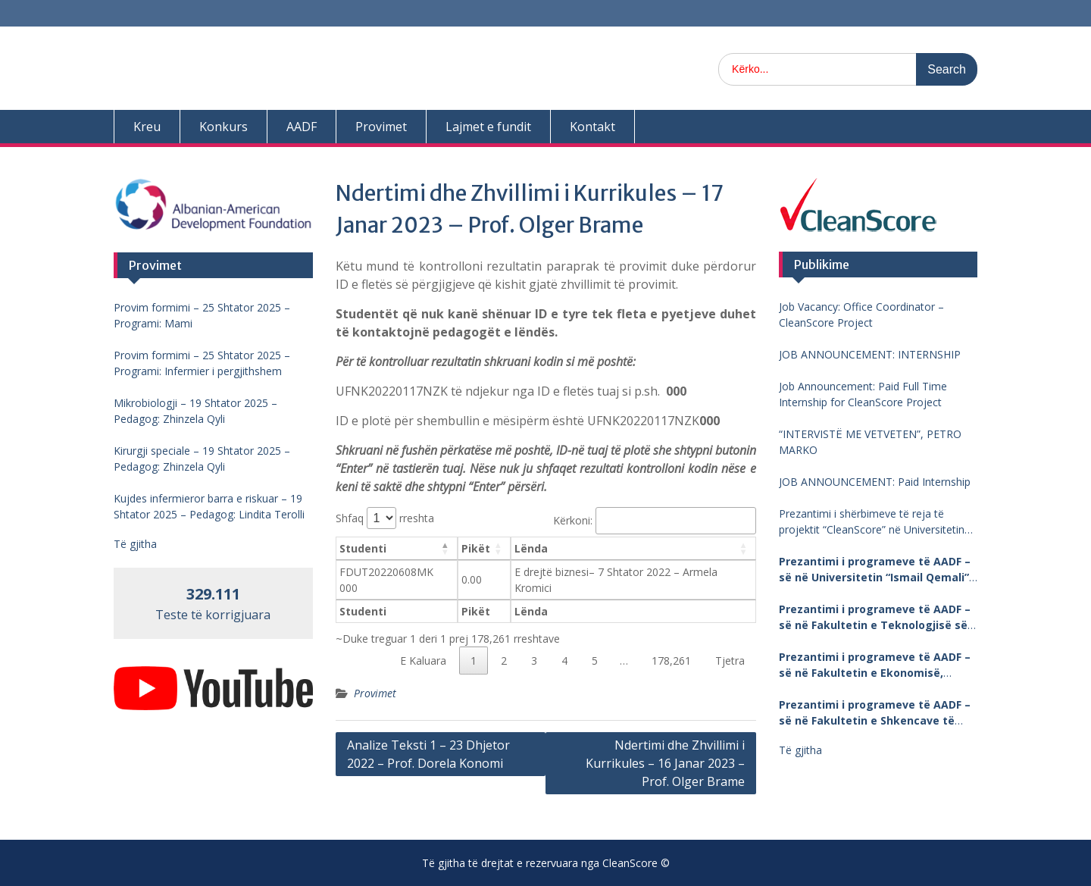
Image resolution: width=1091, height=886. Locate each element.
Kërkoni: (654, 520)
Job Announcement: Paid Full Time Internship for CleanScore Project (863, 394)
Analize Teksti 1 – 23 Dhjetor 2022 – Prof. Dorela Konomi (428, 754)
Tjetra (730, 660)
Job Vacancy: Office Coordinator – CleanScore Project (861, 314)
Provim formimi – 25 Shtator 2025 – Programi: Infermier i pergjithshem (202, 363)
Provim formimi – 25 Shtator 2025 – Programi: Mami (202, 315)
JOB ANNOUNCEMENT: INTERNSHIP (870, 354)
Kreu (147, 126)
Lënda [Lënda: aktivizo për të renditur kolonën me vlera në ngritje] (531, 548)
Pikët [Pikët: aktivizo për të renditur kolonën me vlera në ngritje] (475, 548)
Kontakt (592, 126)
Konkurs (223, 126)
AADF (301, 126)
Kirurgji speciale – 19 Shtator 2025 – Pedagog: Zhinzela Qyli (202, 458)
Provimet (381, 126)
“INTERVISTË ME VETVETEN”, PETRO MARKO (870, 442)
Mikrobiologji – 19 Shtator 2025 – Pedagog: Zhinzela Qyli (195, 411)
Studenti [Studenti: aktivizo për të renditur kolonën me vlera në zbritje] (362, 548)
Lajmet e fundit (488, 126)
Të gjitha (800, 750)
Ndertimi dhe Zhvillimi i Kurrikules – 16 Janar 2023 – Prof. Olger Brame (665, 763)
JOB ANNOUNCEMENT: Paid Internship (875, 481)
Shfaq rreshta (385, 518)
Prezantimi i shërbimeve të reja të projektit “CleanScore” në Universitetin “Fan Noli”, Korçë (871, 521)
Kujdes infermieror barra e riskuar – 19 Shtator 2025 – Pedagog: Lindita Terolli (209, 506)
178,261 (671, 660)
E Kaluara (423, 660)
